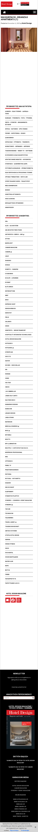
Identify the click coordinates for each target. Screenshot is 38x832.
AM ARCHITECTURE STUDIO (13, 230)
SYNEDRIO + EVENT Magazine (20, 790)
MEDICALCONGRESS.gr (12, 426)
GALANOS (8, 321)
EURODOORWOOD (10, 308)
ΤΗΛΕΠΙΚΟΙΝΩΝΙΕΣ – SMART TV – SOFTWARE (18, 150)
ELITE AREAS (9, 286)
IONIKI (7, 378)
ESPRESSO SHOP (10, 304)
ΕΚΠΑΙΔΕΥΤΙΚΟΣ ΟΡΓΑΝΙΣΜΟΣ (14, 203)
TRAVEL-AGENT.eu (11, 522)
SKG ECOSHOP (9, 487)
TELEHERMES (9, 518)
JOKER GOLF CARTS (11, 395)
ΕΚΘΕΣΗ (7, 190)
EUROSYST (8, 313)
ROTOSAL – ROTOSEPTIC (12, 478)
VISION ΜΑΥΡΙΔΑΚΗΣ (11, 557)
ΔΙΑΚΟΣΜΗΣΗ (9, 137)
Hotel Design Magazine (20, 785)
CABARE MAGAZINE (11, 247)
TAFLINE (7, 509)
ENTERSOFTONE (10, 291)
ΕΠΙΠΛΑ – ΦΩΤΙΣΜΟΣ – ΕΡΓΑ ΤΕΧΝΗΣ (16, 129)
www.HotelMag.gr (20, 801)
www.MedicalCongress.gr (20, 811)
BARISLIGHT (9, 243)
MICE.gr (7, 430)
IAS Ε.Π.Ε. (8, 356)
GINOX (7, 326)
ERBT (6, 295)
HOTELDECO (9, 343)
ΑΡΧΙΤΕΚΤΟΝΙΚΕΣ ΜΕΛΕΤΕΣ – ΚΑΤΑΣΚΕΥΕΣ (18, 159)
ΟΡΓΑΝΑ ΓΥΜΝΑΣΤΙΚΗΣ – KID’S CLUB (16, 177)
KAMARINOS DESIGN (11, 404)
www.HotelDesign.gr (20, 799)
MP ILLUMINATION (10, 443)
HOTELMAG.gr (9, 347)
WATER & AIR (9, 561)
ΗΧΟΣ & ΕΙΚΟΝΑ (10, 198)
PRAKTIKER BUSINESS (11, 470)
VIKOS (7, 548)
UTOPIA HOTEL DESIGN (12, 535)
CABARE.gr (8, 252)
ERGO (7, 300)
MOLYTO (7, 439)
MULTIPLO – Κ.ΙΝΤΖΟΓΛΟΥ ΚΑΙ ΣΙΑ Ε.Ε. (16, 448)
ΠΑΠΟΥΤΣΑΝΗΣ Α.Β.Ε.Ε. (12, 583)
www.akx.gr (20, 804)
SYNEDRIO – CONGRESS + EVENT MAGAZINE (18, 500)
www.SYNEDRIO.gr (20, 809)
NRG (6, 456)
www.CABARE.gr (20, 806)
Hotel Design (27, 23)
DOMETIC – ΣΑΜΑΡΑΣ (11, 269)
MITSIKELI (8, 435)
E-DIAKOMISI (9, 273)
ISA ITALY (8, 382)
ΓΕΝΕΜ (7, 574)
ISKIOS (7, 387)
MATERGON (8, 422)
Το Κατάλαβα (25, 830)
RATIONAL (8, 474)
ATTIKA (7, 238)
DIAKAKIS (8, 260)
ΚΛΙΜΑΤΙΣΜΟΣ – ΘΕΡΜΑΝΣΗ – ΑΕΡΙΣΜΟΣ (17, 146)
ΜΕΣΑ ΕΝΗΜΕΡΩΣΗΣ (11, 185)
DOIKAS (7, 265)
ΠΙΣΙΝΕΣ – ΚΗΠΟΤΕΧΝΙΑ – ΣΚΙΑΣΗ (15, 133)
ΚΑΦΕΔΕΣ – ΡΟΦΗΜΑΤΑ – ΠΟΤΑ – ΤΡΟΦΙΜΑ (18, 118)
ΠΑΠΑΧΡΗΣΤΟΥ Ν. (11, 579)
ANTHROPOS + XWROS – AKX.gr (14, 234)
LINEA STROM (9, 417)
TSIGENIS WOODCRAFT (12, 526)
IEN (6, 369)
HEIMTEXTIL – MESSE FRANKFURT (15, 330)
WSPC (7, 565)
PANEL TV (8, 465)
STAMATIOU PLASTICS (12, 496)
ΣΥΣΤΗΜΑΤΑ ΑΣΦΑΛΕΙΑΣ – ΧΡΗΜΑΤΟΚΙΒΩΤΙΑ (19, 168)
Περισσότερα (14, 830)
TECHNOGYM (9, 513)
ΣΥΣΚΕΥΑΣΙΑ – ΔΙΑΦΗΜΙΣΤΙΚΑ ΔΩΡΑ (16, 164)
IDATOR (7, 361)
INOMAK (7, 374)
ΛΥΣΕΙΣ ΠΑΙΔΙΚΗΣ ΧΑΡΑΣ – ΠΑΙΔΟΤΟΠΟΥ (17, 181)
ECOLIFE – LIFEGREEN (11, 278)
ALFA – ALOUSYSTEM (11, 225)
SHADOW (8, 483)
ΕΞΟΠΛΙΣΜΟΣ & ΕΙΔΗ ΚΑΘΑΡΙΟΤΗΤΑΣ (16, 155)
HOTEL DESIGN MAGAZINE (13, 339)
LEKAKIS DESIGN (10, 413)
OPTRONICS (8, 461)
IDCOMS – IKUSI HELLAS (12, 365)
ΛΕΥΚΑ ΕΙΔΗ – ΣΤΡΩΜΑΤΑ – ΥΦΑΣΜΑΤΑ (17, 142)
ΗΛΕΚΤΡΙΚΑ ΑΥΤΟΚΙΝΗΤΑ (12, 194)
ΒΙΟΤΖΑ (7, 570)
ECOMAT (7, 282)
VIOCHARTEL (9, 552)
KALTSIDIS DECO (10, 400)
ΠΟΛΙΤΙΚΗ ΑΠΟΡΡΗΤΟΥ (19, 687)
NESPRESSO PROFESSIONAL (13, 452)
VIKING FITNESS (10, 544)
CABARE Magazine (20, 788)
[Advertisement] (19, 79)
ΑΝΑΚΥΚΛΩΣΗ (9, 207)
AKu (6, 221)
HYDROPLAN (9, 352)
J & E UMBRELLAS (10, 391)
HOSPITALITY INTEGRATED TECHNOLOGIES (18, 334)
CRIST (7, 256)
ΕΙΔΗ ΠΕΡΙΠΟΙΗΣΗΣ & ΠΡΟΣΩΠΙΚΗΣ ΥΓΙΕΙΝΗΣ (18, 172)
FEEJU (7, 317)
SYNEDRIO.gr (9, 504)
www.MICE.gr (20, 814)
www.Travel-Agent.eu (20, 816)
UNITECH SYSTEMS (11, 531)
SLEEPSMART (9, 491)
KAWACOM (8, 409)
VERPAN (7, 539)
